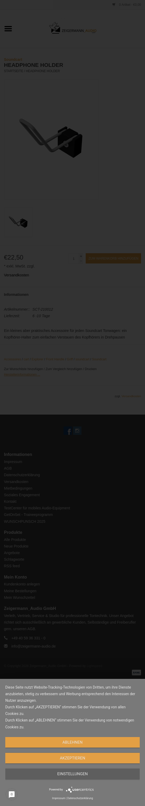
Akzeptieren (72, 758)
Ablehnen (72, 742)
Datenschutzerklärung (80, 798)
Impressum (58, 798)
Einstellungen (72, 774)
